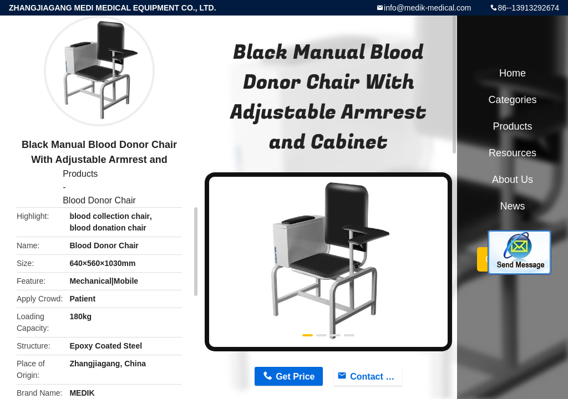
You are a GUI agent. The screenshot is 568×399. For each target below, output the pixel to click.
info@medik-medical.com (427, 7)
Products (80, 173)
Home (512, 73)
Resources (512, 152)
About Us (512, 179)
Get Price (295, 376)
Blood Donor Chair (99, 200)
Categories (512, 99)
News (512, 206)
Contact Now (376, 376)
